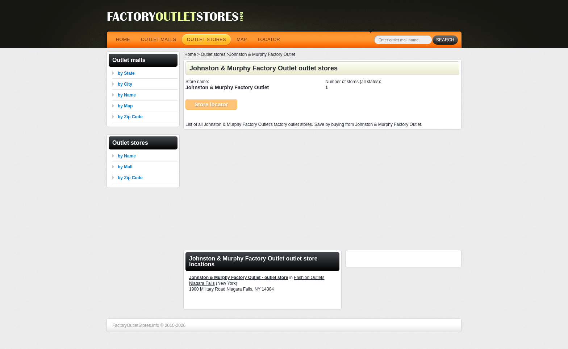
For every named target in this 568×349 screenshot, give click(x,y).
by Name (127, 95)
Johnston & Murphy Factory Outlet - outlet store (238, 277)
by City (125, 84)
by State (126, 73)
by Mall (125, 166)
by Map (125, 105)
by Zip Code (130, 116)
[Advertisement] (322, 187)
